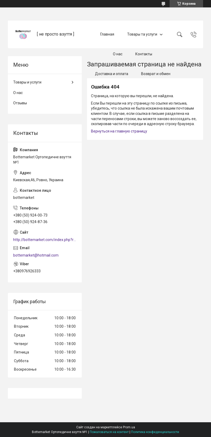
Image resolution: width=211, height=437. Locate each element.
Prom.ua (129, 427)
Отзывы (20, 103)
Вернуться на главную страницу (119, 131)
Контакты (143, 54)
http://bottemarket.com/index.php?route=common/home (44, 240)
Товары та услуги (142, 34)
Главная (107, 34)
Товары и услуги (27, 82)
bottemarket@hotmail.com (36, 255)
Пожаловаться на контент (109, 432)
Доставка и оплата (111, 74)
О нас (117, 54)
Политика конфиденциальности (155, 432)
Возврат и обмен (155, 74)
